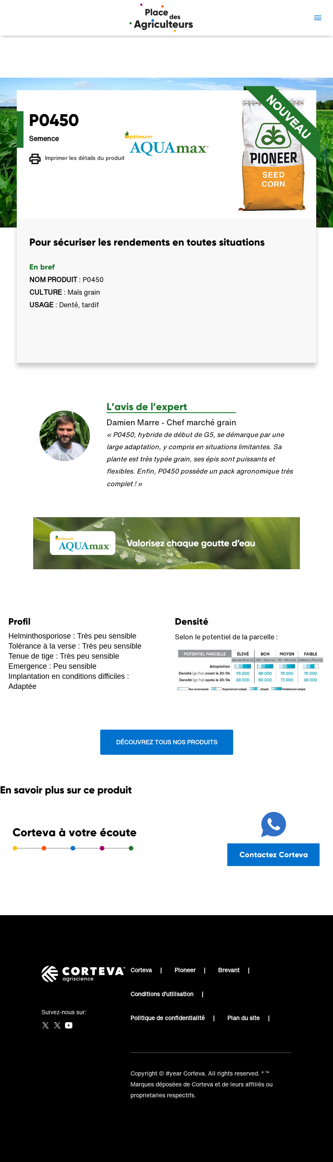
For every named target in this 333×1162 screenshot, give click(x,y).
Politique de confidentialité (167, 1017)
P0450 (189, 65)
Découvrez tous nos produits (166, 742)
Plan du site (243, 1017)
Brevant (228, 970)
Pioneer (184, 970)
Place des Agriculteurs (64, 65)
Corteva (141, 970)
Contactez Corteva (273, 854)
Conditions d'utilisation (161, 993)
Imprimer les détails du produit (77, 159)
